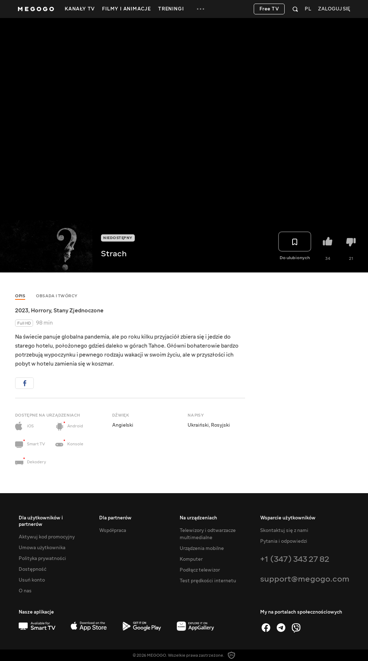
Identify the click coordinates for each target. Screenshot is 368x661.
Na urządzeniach (198, 518)
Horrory (41, 310)
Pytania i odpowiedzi (283, 541)
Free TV (269, 9)
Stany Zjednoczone (79, 310)
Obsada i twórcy (57, 296)
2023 (21, 310)
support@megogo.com (304, 578)
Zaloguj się (334, 9)
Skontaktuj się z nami (284, 530)
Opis (20, 296)
